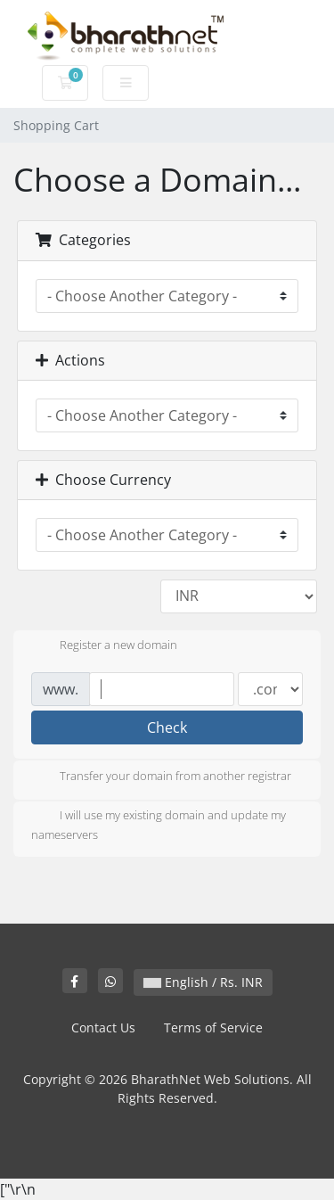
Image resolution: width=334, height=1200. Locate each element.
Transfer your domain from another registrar (161, 777)
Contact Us (103, 1027)
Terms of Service (213, 1027)
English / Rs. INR (203, 982)
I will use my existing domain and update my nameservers (158, 824)
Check (167, 727)
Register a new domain (104, 646)
